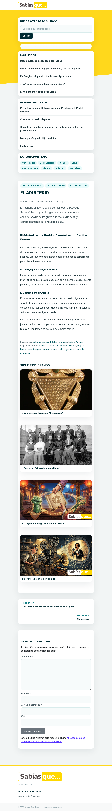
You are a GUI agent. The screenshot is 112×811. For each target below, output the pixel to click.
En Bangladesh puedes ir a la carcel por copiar (46, 76)
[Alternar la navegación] (90, 5)
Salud (74, 163)
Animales (60, 168)
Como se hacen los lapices (35, 119)
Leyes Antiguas (34, 349)
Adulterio (41, 345)
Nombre (26, 693)
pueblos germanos (67, 349)
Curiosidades (28, 163)
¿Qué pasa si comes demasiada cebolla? (43, 84)
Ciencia (63, 163)
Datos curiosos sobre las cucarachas (41, 60)
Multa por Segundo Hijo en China (38, 138)
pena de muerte (49, 349)
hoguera (81, 345)
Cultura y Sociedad (32, 185)
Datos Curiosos (47, 163)
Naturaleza (75, 168)
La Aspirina (26, 146)
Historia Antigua (78, 185)
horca (23, 349)
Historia (72, 345)
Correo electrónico (31, 705)
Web (23, 716)
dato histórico (61, 345)
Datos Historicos (56, 185)
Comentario (28, 656)
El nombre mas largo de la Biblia (38, 91)
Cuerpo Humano (30, 168)
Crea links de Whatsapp (29, 796)
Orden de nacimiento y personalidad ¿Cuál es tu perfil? (50, 68)
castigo (50, 345)
